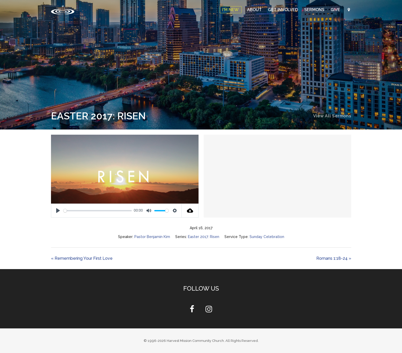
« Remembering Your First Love (82, 258)
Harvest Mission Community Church (195, 341)
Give (336, 9)
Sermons (314, 9)
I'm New (230, 9)
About (255, 9)
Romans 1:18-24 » (333, 258)
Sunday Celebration (267, 237)
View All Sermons (332, 115)
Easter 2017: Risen (203, 237)
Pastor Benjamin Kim (152, 237)
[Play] (58, 210)
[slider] (97, 210)
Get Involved (283, 9)
